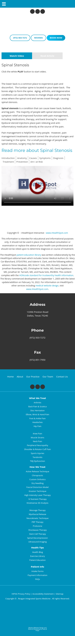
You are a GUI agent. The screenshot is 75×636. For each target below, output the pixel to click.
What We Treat (37, 398)
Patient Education (37, 560)
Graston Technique (37, 491)
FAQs (37, 579)
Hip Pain (37, 426)
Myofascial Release (37, 514)
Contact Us (62, 376)
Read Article (47, 55)
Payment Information (37, 575)
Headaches (37, 422)
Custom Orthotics (37, 479)
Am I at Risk (36, 161)
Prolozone (37, 526)
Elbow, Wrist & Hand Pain (37, 414)
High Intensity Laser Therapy (37, 495)
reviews (38, 37)
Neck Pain (37, 441)
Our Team (47, 376)
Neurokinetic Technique (37, 518)
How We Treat (37, 467)
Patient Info (37, 567)
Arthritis (37, 402)
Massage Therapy (37, 510)
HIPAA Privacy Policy (21, 593)
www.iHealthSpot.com (57, 232)
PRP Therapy (37, 522)
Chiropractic (37, 475)
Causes (33, 158)
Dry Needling (37, 483)
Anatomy (22, 158)
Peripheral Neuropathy (37, 445)
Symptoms (45, 158)
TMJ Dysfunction (37, 461)
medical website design (47, 285)
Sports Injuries (37, 453)
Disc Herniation (37, 410)
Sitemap (59, 593)
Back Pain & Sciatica (37, 406)
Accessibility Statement (43, 593)
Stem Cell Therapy (37, 534)
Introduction (8, 158)
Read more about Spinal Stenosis (37, 150)
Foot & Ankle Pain (37, 418)
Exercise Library (37, 556)
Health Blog (37, 552)
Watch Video (17, 55)
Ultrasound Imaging (37, 541)
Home (10, 376)
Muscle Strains (37, 437)
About (20, 376)
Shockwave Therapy (37, 530)
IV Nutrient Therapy (37, 499)
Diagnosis (58, 158)
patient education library (28, 254)
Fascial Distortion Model (37, 487)
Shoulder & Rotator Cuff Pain (37, 449)
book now (56, 38)
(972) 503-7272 (20, 37)
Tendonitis (37, 457)
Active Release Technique (37, 471)
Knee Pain (37, 433)
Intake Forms (37, 571)
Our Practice (32, 376)
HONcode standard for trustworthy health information (46, 275)
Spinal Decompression (37, 538)
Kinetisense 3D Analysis (37, 503)
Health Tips (37, 547)
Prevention (22, 161)
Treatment (8, 161)
